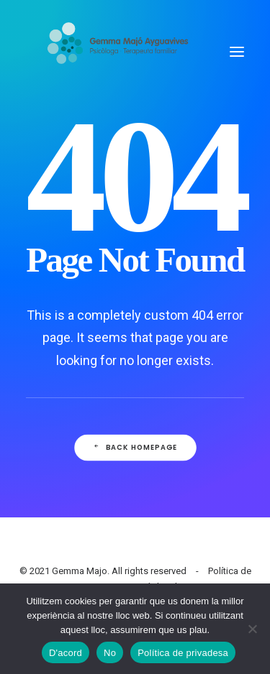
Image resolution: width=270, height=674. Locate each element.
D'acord (65, 652)
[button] (237, 51)
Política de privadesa (183, 652)
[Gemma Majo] (124, 51)
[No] (252, 629)
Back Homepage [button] (134, 448)
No (110, 652)
